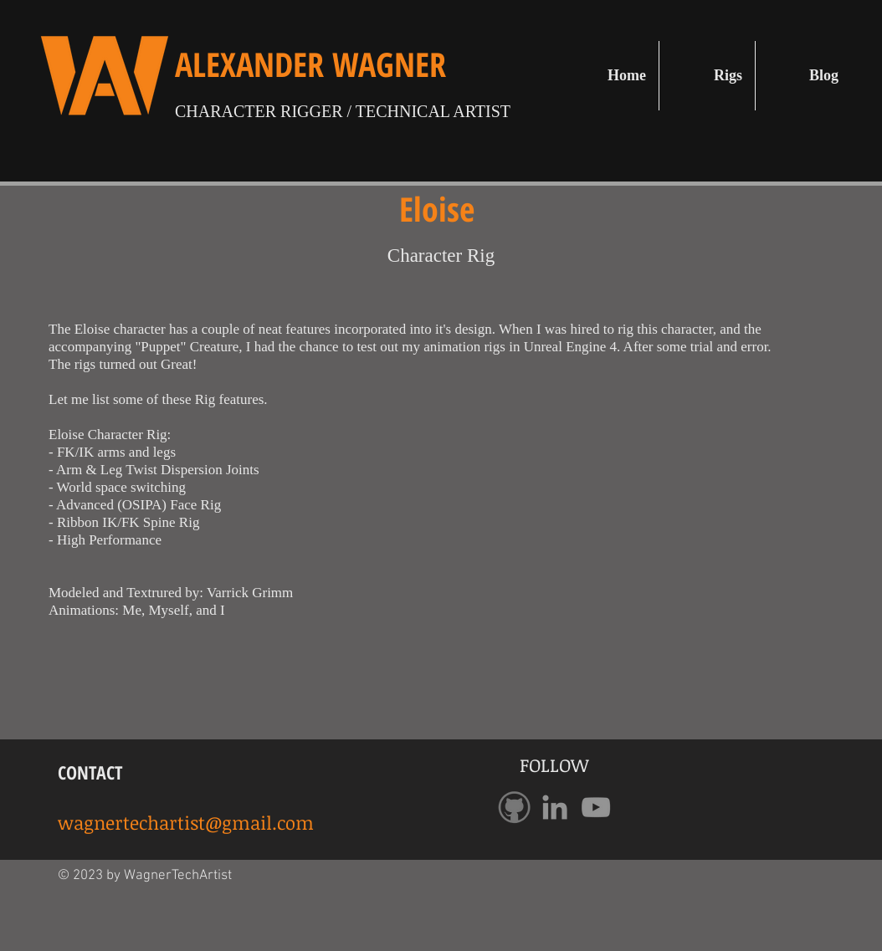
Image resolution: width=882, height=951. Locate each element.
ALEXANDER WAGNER (310, 64)
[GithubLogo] (513, 807)
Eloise (441, 209)
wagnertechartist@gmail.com (186, 822)
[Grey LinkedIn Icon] (554, 807)
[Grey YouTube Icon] (595, 807)
